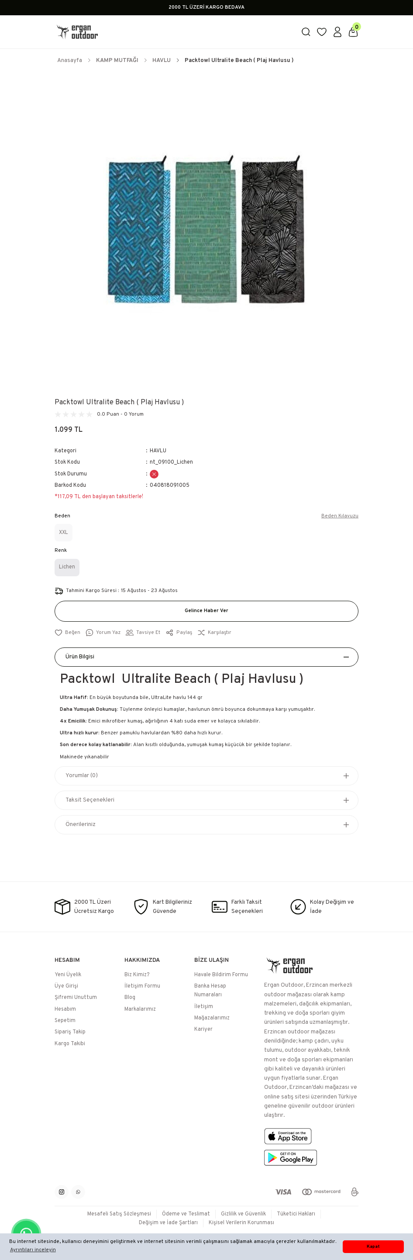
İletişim (203, 1006)
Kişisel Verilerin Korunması (241, 1222)
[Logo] (172, 32)
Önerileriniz (80, 824)
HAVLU (158, 451)
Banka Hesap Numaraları (210, 990)
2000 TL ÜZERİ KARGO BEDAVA (206, 7)
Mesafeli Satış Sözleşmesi (119, 1214)
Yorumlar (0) (81, 775)
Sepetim (65, 1020)
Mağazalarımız (212, 1018)
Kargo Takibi (70, 1043)
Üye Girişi (66, 986)
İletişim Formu (142, 986)
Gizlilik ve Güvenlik (243, 1214)
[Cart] (353, 32)
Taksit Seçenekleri (89, 800)
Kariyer (203, 1029)
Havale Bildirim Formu (221, 974)
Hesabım (65, 1009)
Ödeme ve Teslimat (186, 1214)
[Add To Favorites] (67, 633)
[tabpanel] (206, 230)
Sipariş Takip (70, 1032)
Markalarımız (140, 1009)
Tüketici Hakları (296, 1214)
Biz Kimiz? (136, 974)
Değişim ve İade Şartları (168, 1222)
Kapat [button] (373, 1247)
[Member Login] (337, 32)
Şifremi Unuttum (76, 997)
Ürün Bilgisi (79, 657)
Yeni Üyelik (68, 974)
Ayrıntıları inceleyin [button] (33, 1250)
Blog (129, 997)
